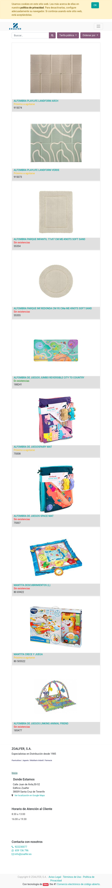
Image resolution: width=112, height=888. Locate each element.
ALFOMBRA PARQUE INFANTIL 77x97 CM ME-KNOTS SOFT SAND (49, 239)
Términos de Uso (72, 877)
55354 (17, 246)
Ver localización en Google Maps (29, 795)
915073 (18, 177)
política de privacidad (32, 7)
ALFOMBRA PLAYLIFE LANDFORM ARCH (36, 100)
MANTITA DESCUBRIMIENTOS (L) (32, 585)
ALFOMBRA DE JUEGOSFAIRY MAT (33, 446)
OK (95, 5)
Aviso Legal (55, 877)
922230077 (21, 846)
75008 (17, 453)
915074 (18, 107)
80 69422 (19, 592)
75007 (17, 522)
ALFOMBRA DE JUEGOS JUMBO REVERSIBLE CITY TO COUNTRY (49, 377)
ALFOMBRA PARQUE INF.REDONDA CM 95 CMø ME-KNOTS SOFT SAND (53, 308)
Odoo (45, 884)
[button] (90, 35)
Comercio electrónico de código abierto (78, 884)
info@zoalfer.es (23, 854)
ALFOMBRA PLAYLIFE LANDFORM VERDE (36, 170)
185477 (18, 730)
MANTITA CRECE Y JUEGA (28, 654)
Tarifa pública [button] (67, 35)
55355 (17, 315)
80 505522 (19, 661)
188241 (18, 384)
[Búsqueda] (52, 35)
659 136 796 (21, 850)
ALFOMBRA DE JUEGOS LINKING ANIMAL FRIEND (41, 723)
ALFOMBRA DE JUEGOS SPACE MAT (34, 516)
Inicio (15, 773)
